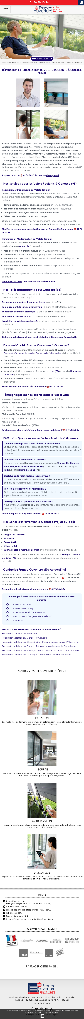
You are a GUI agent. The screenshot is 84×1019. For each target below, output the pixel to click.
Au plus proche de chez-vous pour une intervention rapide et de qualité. (42, 997)
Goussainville (70, 336)
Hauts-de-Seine (27, 469)
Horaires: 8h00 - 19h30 (16, 906)
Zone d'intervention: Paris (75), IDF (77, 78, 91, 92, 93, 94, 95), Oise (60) (28, 902)
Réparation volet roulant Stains (55, 654)
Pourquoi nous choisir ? (17, 916)
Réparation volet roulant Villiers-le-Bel (60, 642)
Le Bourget (33, 549)
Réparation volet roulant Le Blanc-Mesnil (56, 646)
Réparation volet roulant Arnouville (19, 633)
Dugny (7, 549)
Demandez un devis (12, 281)
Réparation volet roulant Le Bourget (20, 654)
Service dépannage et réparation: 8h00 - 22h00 (28, 909)
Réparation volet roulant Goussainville (21, 642)
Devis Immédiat (42, 58)
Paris (6, 469)
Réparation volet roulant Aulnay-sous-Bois (22, 650)
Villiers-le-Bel (55, 353)
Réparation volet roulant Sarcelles (62, 650)
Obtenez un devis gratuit (14, 336)
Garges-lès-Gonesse (59, 229)
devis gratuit (52, 175)
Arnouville (24, 245)
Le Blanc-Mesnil (19, 549)
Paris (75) (54, 371)
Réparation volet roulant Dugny (18, 646)
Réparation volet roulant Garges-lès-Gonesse (24, 637)
